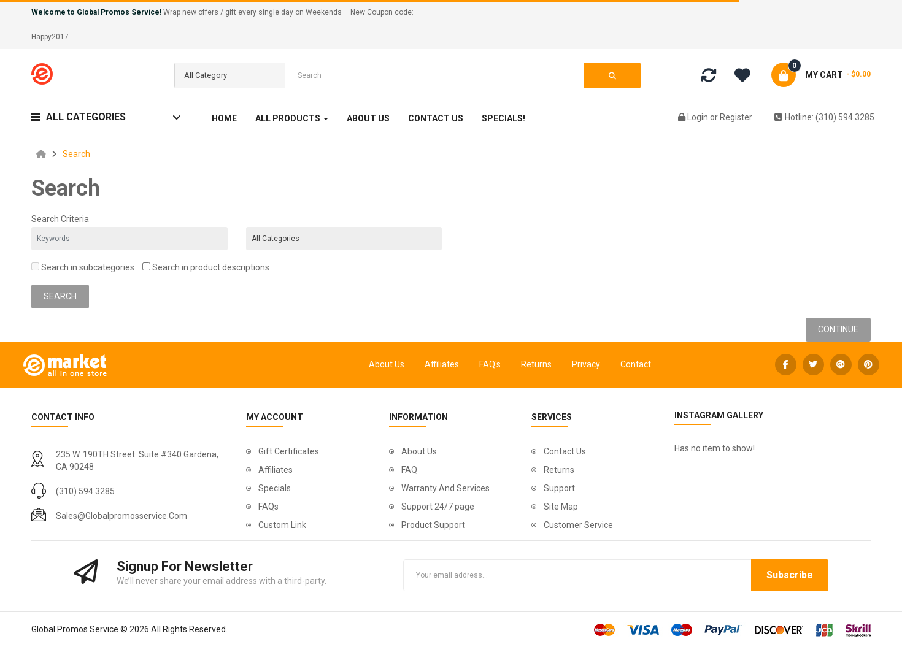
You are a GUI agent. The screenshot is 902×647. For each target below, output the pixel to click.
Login (698, 117)
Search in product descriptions (205, 267)
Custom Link (282, 525)
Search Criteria (60, 219)
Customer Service (578, 525)
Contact (635, 364)
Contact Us (565, 451)
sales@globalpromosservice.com (121, 516)
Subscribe (789, 575)
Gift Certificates (288, 451)
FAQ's (490, 364)
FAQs (268, 506)
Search (76, 154)
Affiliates (442, 364)
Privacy (586, 364)
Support (559, 488)
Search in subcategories (82, 267)
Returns (536, 364)
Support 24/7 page (437, 506)
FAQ (409, 470)
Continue (838, 329)
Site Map (561, 506)
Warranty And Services (445, 488)
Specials (274, 488)
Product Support (433, 525)
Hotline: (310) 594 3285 (824, 117)
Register (736, 117)
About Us (386, 364)
